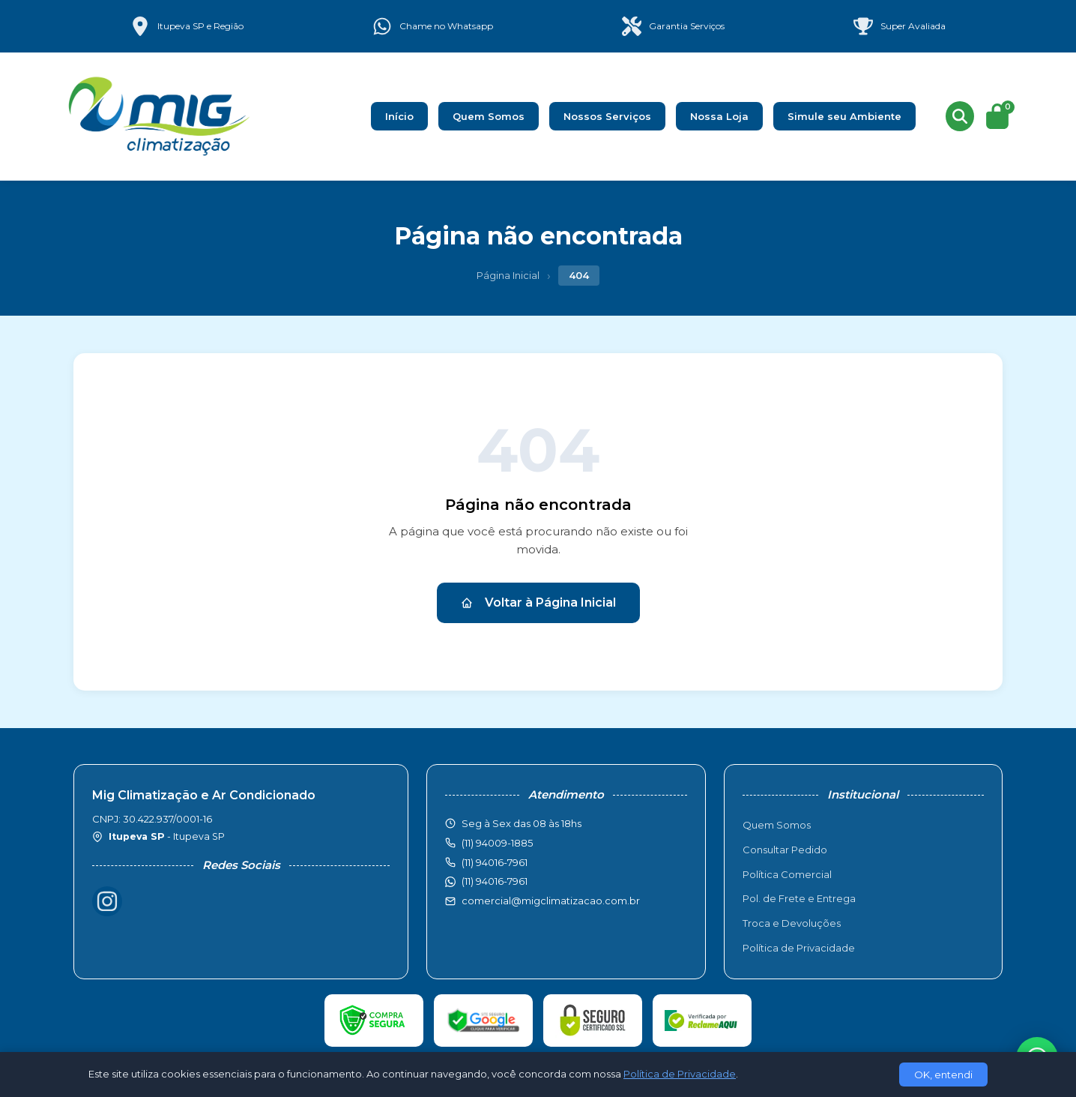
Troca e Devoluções (792, 923)
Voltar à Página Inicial (538, 602)
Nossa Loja (719, 116)
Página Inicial (508, 275)
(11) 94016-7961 (495, 881)
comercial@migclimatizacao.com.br (551, 901)
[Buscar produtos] (960, 116)
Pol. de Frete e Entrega (799, 898)
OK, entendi (943, 1075)
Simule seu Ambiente (844, 116)
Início (399, 116)
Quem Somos (489, 116)
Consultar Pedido (785, 850)
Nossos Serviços (607, 116)
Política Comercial (787, 874)
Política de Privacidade (799, 948)
